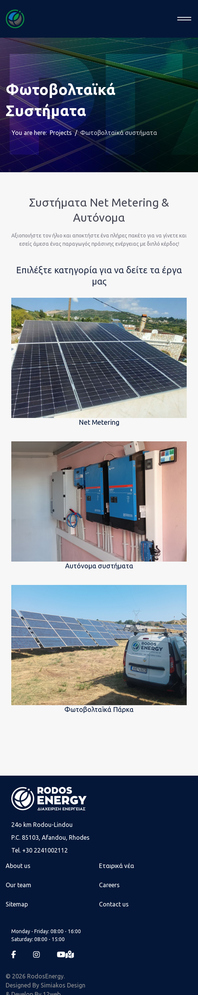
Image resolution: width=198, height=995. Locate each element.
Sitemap (17, 904)
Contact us (114, 904)
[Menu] (182, 19)
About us (18, 865)
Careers (109, 885)
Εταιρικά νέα (116, 865)
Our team (18, 885)
